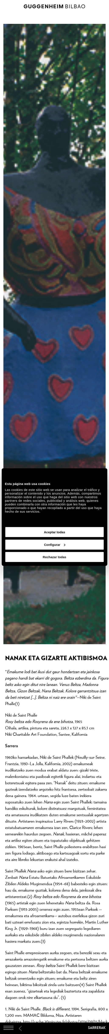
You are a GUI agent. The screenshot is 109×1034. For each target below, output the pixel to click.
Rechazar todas (54, 557)
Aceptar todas (54, 532)
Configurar (54, 544)
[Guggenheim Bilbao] (54, 1028)
